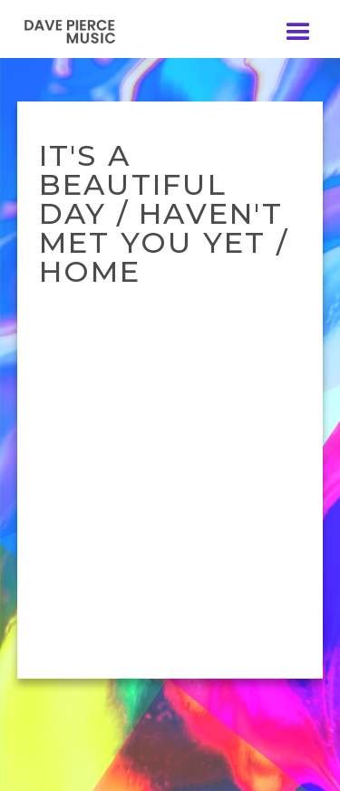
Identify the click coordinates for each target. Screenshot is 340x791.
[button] (298, 32)
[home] (82, 31)
